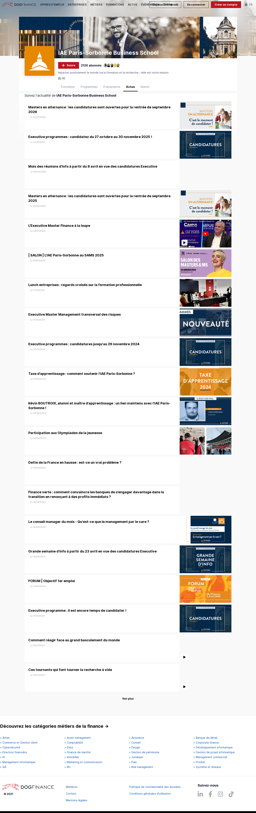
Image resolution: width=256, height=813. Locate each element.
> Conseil (134, 742)
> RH (67, 767)
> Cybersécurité (10, 747)
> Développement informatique (213, 747)
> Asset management (77, 737)
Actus (130, 92)
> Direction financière (13, 752)
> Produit (199, 762)
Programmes (89, 92)
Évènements (111, 92)
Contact (71, 793)
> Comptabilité (73, 742)
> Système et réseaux (207, 767)
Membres (72, 786)
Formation (68, 92)
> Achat (5, 737)
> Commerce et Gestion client (19, 742)
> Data (68, 747)
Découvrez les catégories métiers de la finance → (54, 726)
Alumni (144, 92)
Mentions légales (76, 800)
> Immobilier (71, 757)
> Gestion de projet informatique (214, 752)
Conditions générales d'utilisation (150, 793)
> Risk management (141, 767)
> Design (134, 747)
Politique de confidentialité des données (155, 786)
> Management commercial (210, 757)
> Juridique (136, 757)
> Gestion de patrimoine (144, 752)
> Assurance (136, 737)
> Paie (133, 762)
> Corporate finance (206, 742)
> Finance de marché (77, 752)
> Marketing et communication (83, 762)
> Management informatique (17, 762)
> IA (2, 757)
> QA (3, 767)
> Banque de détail (205, 737)
